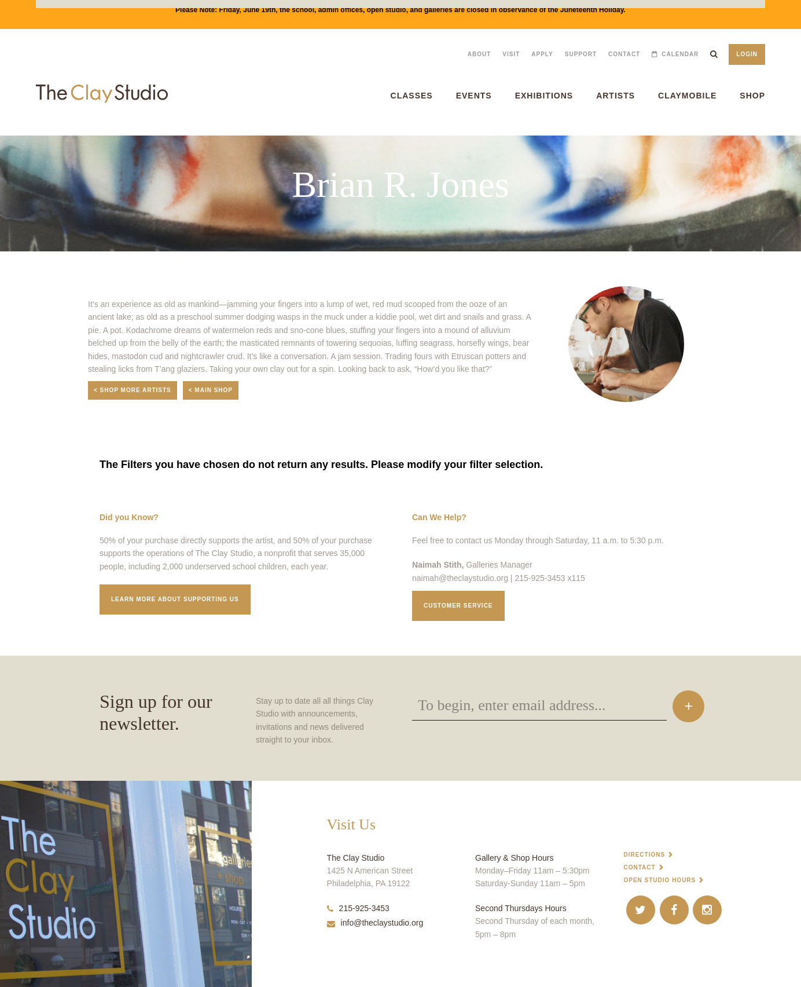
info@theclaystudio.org (375, 922)
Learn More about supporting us (175, 599)
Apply (542, 54)
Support (581, 54)
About (479, 54)
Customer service (458, 605)
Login (747, 54)
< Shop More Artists (132, 390)
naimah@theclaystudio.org (460, 578)
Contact (624, 54)
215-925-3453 (358, 908)
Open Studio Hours (659, 880)
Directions (644, 854)
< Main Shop (211, 390)
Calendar (680, 54)
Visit (511, 54)
